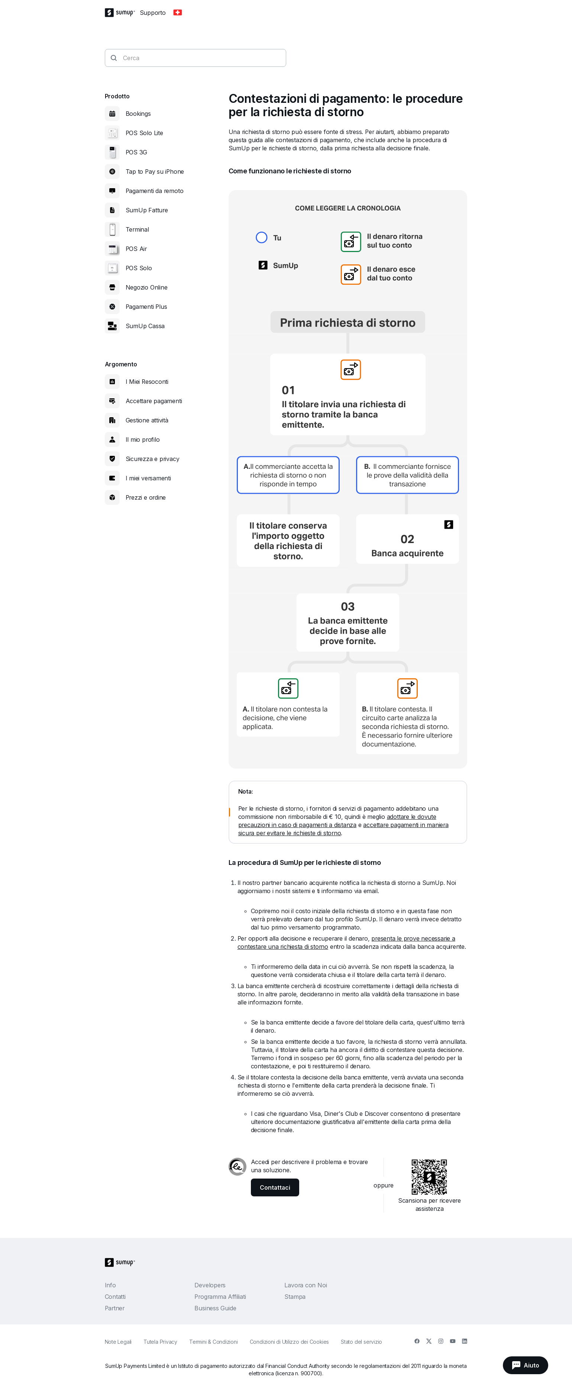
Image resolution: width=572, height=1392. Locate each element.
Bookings (138, 113)
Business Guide (215, 1308)
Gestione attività (147, 420)
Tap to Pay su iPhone (155, 171)
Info (110, 1285)
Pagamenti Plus (146, 306)
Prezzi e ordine (146, 497)
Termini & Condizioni (213, 1342)
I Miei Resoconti (147, 381)
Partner (115, 1308)
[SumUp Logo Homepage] (122, 12)
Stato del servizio (361, 1342)
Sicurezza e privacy (153, 459)
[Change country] (178, 13)
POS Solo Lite (144, 133)
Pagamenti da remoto (155, 191)
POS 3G (137, 152)
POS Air (136, 248)
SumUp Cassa (145, 326)
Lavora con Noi (305, 1285)
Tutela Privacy (160, 1342)
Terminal (137, 229)
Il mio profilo (143, 439)
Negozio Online (147, 287)
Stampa (295, 1296)
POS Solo (139, 268)
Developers (210, 1285)
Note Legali (118, 1342)
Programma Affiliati (220, 1296)
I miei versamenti (148, 478)
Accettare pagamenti (154, 401)
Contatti (115, 1296)
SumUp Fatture (147, 210)
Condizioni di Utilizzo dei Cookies (289, 1342)
